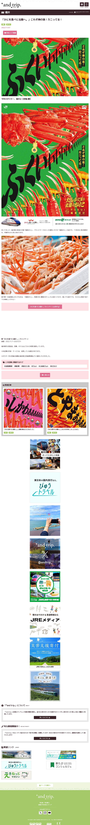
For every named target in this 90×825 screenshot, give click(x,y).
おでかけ (54, 366)
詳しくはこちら (45, 717)
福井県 (17, 366)
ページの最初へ (45, 785)
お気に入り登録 (10, 33)
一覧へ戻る (45, 375)
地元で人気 (25, 366)
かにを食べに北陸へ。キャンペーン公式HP (44, 307)
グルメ (34, 366)
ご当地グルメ (44, 366)
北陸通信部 (8, 366)
